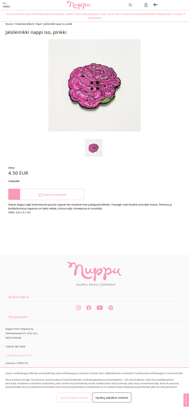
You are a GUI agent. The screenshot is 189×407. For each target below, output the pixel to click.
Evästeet (186, 400)
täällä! (69, 14)
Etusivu (9, 24)
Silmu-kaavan (123, 14)
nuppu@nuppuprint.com (19, 355)
